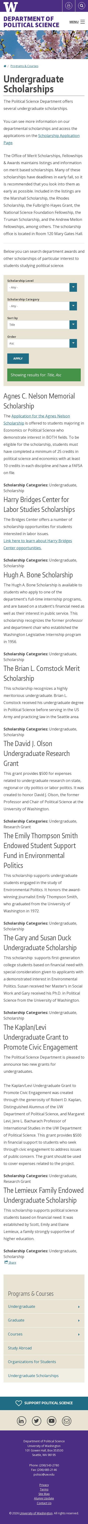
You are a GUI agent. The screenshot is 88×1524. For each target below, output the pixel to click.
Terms (44, 1489)
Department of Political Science (31, 22)
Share (10, 1262)
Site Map (44, 1494)
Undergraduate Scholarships (33, 1375)
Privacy (44, 1485)
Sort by (12, 318)
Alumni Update (44, 1498)
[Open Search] (81, 6)
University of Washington (36, 1513)
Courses (15, 1334)
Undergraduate (21, 1306)
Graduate (16, 1320)
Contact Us (44, 1503)
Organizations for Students (32, 1361)
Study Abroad (20, 1348)
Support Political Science (44, 1403)
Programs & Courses (24, 66)
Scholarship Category (23, 299)
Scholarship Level (20, 281)
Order (11, 337)
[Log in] (68, 6)
